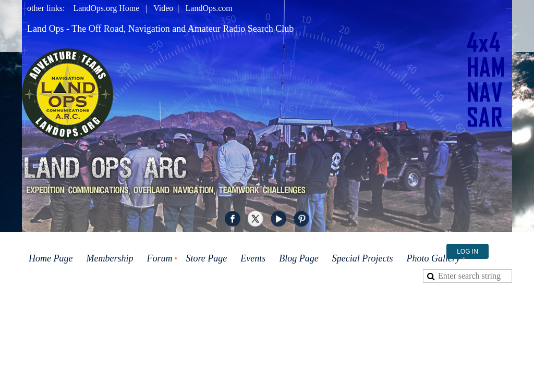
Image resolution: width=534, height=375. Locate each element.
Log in (467, 251)
